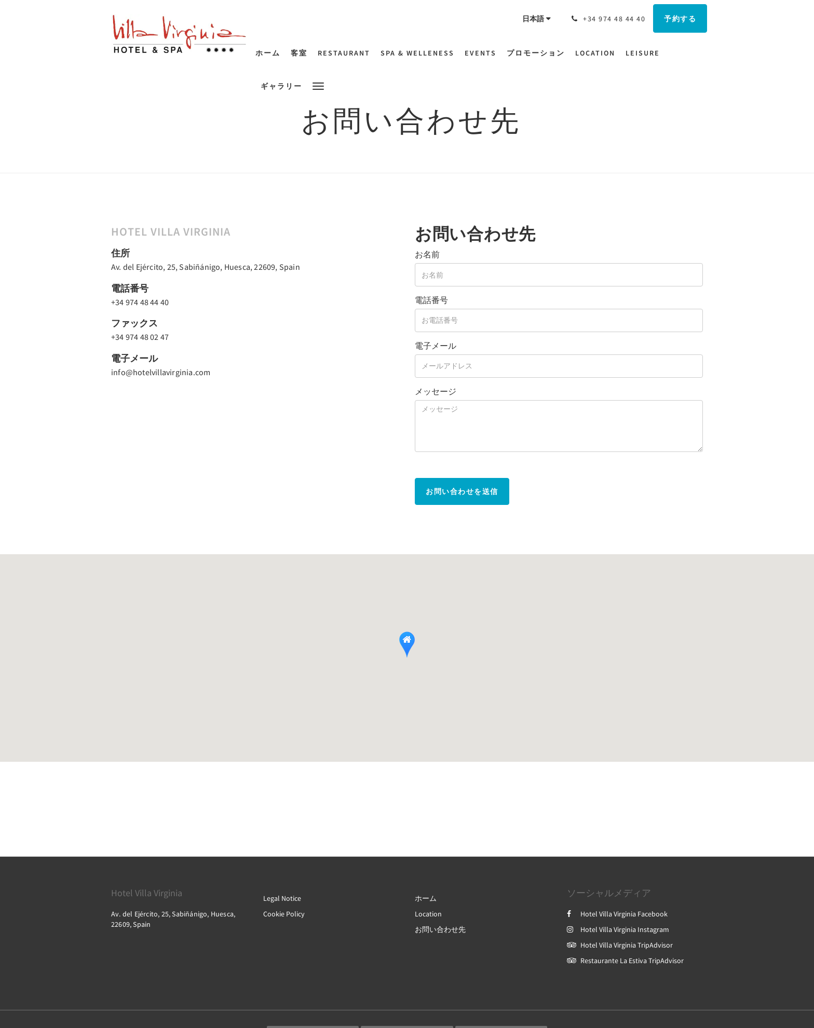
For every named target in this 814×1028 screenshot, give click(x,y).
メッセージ (435, 391)
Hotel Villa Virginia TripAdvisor (620, 945)
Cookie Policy (284, 914)
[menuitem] (270, 53)
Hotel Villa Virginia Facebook (617, 914)
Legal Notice (282, 898)
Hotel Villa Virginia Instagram (618, 929)
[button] (318, 85)
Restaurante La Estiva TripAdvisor (625, 960)
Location (428, 914)
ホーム (426, 898)
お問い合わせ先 (440, 929)
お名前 (427, 254)
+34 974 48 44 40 (140, 302)
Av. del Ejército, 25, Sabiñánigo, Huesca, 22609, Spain (205, 267)
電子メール (435, 345)
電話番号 (431, 300)
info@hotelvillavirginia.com (160, 372)
